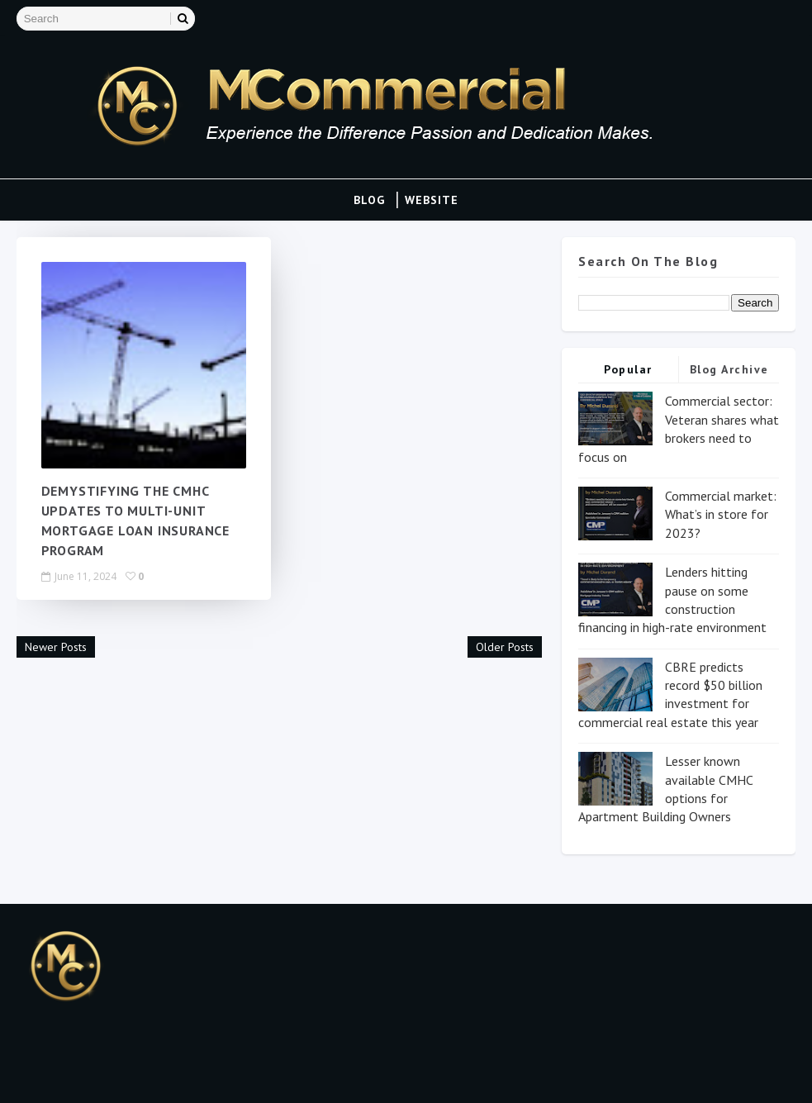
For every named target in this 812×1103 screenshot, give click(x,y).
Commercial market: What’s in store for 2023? (720, 514)
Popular (628, 369)
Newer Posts (56, 646)
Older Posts (505, 646)
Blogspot (96, 1074)
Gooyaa (219, 1074)
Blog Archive (729, 369)
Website (431, 200)
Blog (369, 200)
